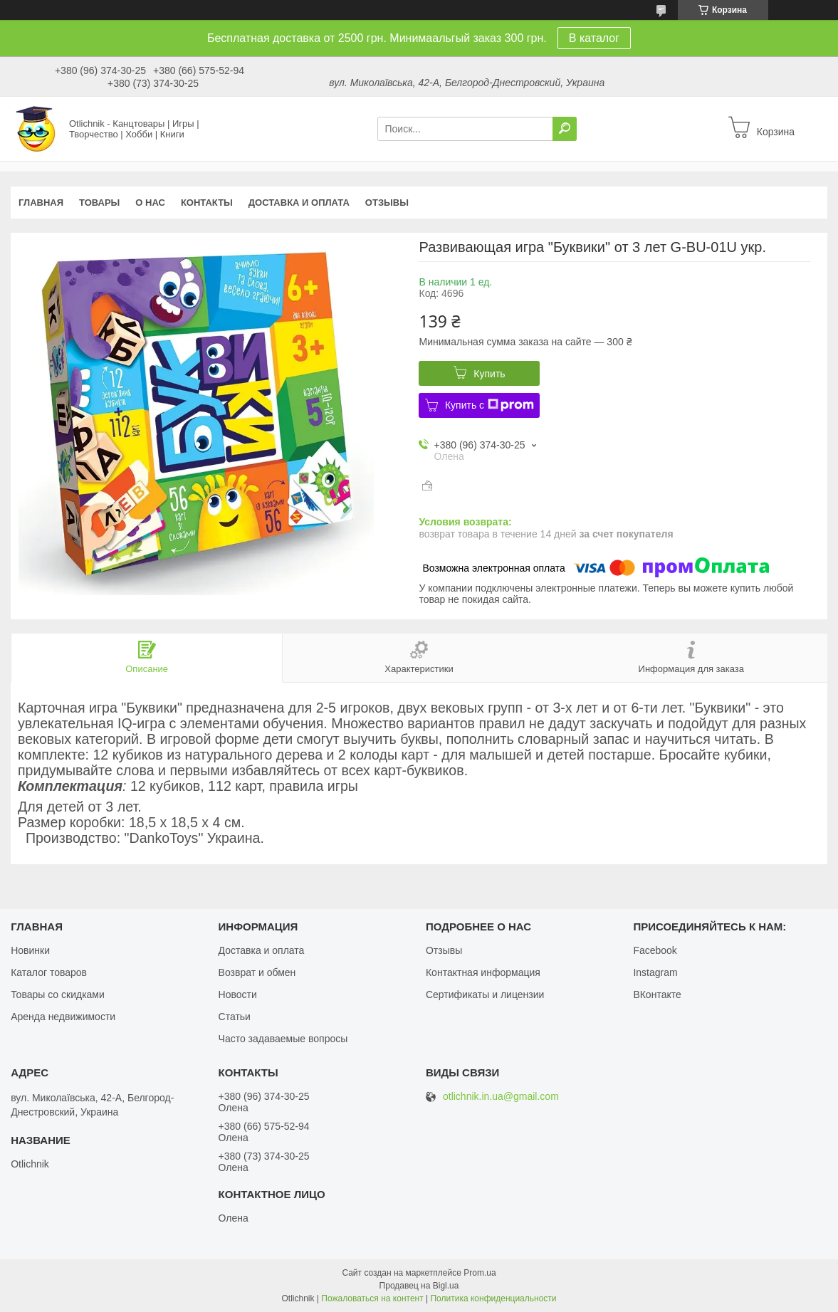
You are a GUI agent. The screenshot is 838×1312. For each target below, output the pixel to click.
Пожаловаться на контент (372, 1298)
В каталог (594, 38)
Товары (99, 202)
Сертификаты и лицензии (485, 994)
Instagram (655, 972)
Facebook (654, 950)
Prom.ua (479, 1273)
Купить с (489, 405)
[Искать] (564, 129)
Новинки (30, 950)
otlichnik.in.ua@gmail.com (501, 1096)
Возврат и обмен (257, 972)
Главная (41, 202)
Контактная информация (483, 972)
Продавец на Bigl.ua (419, 1286)
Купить (489, 373)
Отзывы (387, 202)
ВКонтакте (657, 994)
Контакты (207, 202)
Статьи (235, 1016)
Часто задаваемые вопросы (283, 1038)
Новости (238, 994)
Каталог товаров (49, 972)
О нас (150, 202)
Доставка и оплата (299, 202)
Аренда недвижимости (63, 1016)
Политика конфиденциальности (493, 1298)
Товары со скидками (58, 994)
